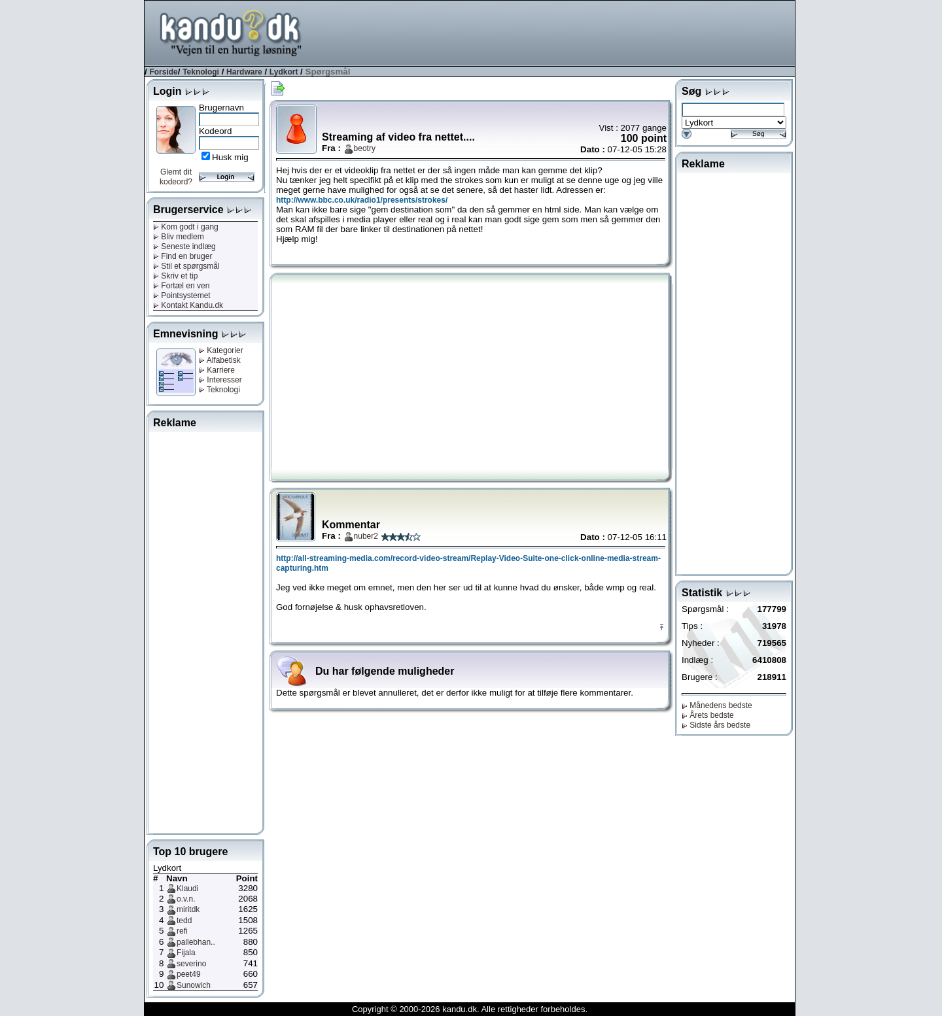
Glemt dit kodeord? (176, 176)
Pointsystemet (182, 295)
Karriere (217, 370)
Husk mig (230, 157)
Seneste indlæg (184, 246)
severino (191, 963)
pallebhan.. (196, 942)
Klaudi (187, 888)
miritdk (188, 909)
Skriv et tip (175, 275)
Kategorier (221, 350)
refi (182, 931)
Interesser (220, 379)
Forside (163, 71)
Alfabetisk (220, 360)
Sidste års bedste (716, 725)
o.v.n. (186, 899)
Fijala (186, 952)
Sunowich (194, 985)
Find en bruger (182, 256)
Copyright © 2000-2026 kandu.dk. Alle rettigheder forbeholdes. (469, 1009)
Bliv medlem (178, 236)
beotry (364, 148)
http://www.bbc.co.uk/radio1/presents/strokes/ (361, 200)
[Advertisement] (557, 32)
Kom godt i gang (185, 226)
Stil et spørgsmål (186, 266)
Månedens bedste (717, 705)
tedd (184, 920)
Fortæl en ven (181, 285)
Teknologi (201, 71)
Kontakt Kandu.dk (188, 305)
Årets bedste (708, 715)
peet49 (189, 974)
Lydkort (284, 71)
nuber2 (366, 536)
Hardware (244, 71)
